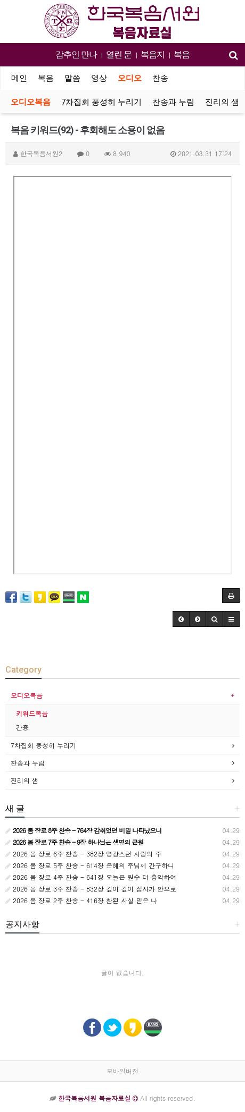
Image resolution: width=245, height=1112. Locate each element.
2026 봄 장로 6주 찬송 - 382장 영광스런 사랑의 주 (83, 853)
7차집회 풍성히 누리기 (101, 102)
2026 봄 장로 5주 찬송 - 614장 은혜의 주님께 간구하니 (89, 865)
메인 (19, 78)
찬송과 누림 (173, 102)
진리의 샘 (222, 102)
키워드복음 (32, 713)
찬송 (160, 78)
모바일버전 (122, 1070)
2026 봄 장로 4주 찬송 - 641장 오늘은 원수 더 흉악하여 (90, 876)
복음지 (153, 54)
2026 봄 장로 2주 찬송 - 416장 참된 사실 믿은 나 (81, 900)
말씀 (72, 78)
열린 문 (119, 54)
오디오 (130, 78)
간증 (22, 727)
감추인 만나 (76, 54)
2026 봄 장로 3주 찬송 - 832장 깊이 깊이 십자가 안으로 (90, 888)
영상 (99, 78)
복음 (182, 54)
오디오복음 (31, 102)
